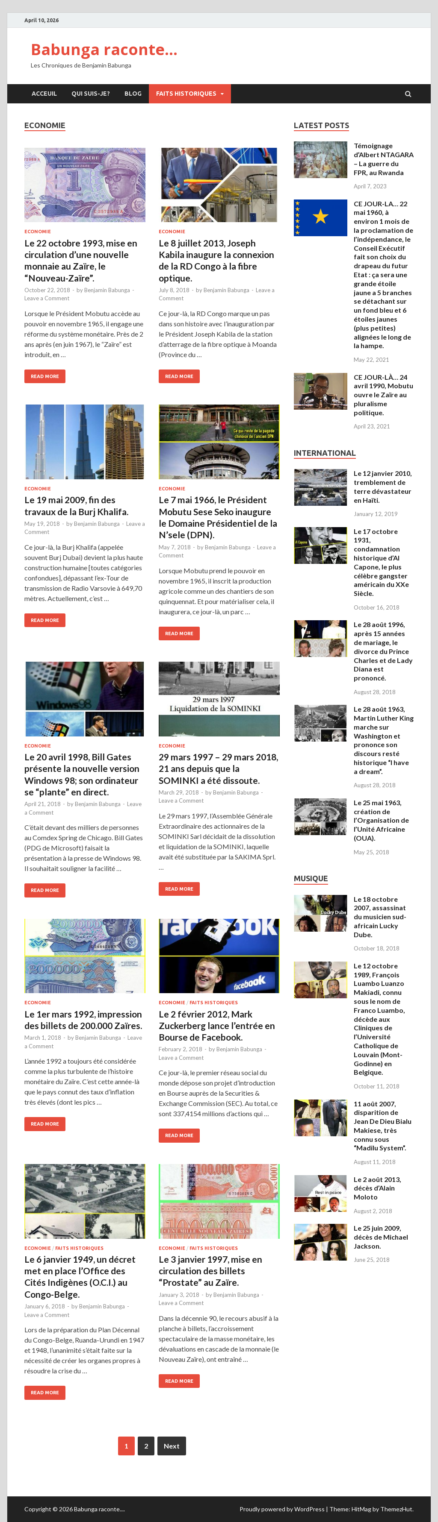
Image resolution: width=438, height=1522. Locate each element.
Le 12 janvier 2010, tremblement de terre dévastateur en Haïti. (383, 486)
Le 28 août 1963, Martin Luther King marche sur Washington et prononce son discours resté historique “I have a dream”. (384, 740)
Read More (45, 376)
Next (172, 1446)
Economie (37, 231)
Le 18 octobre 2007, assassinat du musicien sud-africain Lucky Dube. (380, 916)
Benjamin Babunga (107, 290)
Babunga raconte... (99, 1509)
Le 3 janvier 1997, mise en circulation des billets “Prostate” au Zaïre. (210, 1271)
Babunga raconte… (104, 49)
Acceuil (44, 93)
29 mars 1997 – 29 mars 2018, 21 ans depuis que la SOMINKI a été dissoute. (218, 768)
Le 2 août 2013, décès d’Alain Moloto (377, 1188)
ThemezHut (396, 1509)
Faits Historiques (186, 93)
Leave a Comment (46, 298)
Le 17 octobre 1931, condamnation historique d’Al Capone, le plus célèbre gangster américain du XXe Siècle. (381, 562)
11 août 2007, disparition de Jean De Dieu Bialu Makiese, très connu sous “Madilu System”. (382, 1126)
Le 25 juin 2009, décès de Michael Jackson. (381, 1237)
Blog (133, 93)
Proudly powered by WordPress (282, 1509)
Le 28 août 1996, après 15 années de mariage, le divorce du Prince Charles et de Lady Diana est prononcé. (383, 651)
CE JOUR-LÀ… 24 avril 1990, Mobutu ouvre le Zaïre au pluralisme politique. (383, 394)
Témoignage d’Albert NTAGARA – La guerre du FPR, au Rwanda (384, 158)
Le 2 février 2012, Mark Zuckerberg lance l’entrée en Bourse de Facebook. (217, 1026)
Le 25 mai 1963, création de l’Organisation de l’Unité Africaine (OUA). (381, 820)
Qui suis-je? (90, 93)
